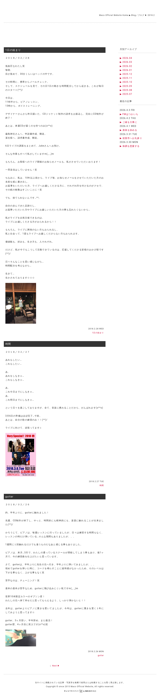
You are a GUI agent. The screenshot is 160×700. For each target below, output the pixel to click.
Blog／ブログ (137, 15)
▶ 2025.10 (126, 82)
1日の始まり (13, 50)
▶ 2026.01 (126, 70)
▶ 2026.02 (126, 66)
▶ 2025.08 (126, 90)
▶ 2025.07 (126, 94)
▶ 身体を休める (128, 130)
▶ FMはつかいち (129, 114)
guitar (9, 496)
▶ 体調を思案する (130, 146)
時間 (8, 343)
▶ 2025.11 (126, 78)
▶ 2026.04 (126, 58)
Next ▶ (56, 666)
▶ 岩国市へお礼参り (131, 138)
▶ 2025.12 (126, 74)
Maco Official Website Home (113, 15)
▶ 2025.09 (126, 86)
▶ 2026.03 (126, 62)
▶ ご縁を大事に (128, 122)
